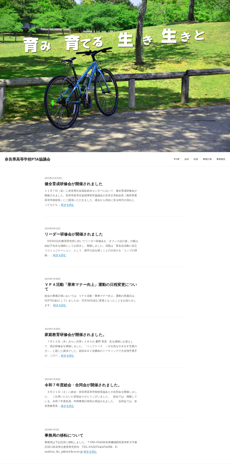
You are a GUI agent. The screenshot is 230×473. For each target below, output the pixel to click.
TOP (177, 159)
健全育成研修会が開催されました (74, 183)
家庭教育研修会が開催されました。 (75, 334)
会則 (186, 159)
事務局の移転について (64, 435)
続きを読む (67, 204)
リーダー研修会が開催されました (74, 234)
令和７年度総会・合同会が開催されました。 (83, 384)
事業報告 (221, 159)
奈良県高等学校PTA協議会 (27, 159)
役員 (196, 159)
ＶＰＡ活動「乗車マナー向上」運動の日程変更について (91, 286)
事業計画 (207, 159)
